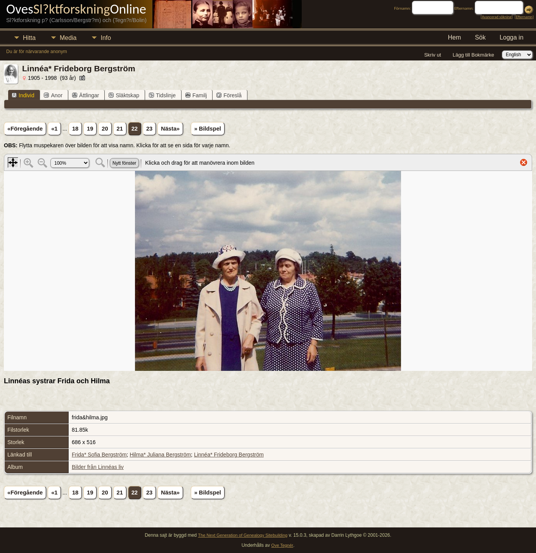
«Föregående (25, 129)
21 (120, 129)
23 (149, 129)
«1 (54, 129)
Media (68, 37)
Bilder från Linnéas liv (98, 467)
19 (90, 129)
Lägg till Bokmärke (473, 55)
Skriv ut (432, 55)
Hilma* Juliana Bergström (160, 454)
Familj (196, 95)
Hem (454, 37)
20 (105, 129)
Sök (480, 37)
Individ (23, 95)
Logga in (511, 37)
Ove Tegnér (282, 545)
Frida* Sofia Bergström (99, 454)
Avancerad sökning (496, 16)
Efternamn (524, 16)
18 (75, 129)
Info (105, 37)
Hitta (29, 37)
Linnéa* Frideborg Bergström (229, 454)
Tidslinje (162, 95)
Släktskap (124, 95)
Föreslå (229, 95)
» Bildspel (207, 129)
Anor (53, 95)
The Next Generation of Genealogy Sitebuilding (243, 535)
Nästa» (170, 129)
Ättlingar (85, 95)
